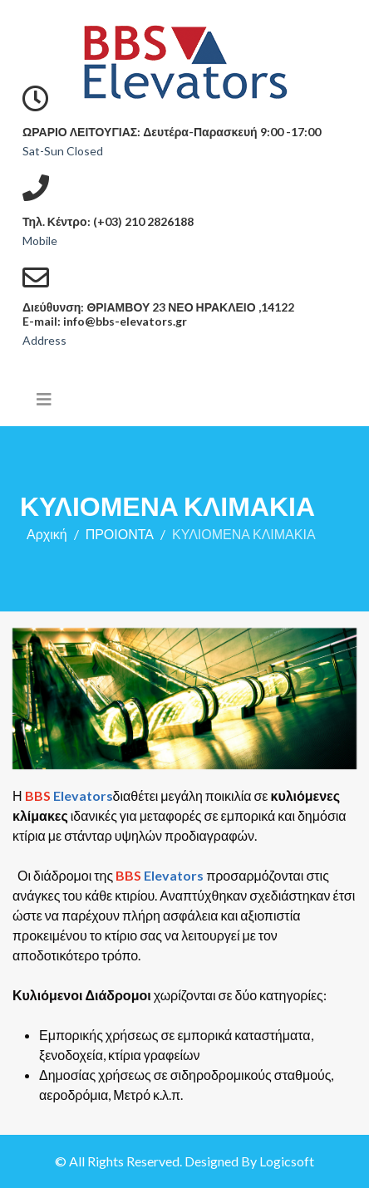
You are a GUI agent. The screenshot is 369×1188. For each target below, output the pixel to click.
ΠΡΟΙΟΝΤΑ (120, 534)
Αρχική (47, 534)
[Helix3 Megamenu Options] (44, 398)
